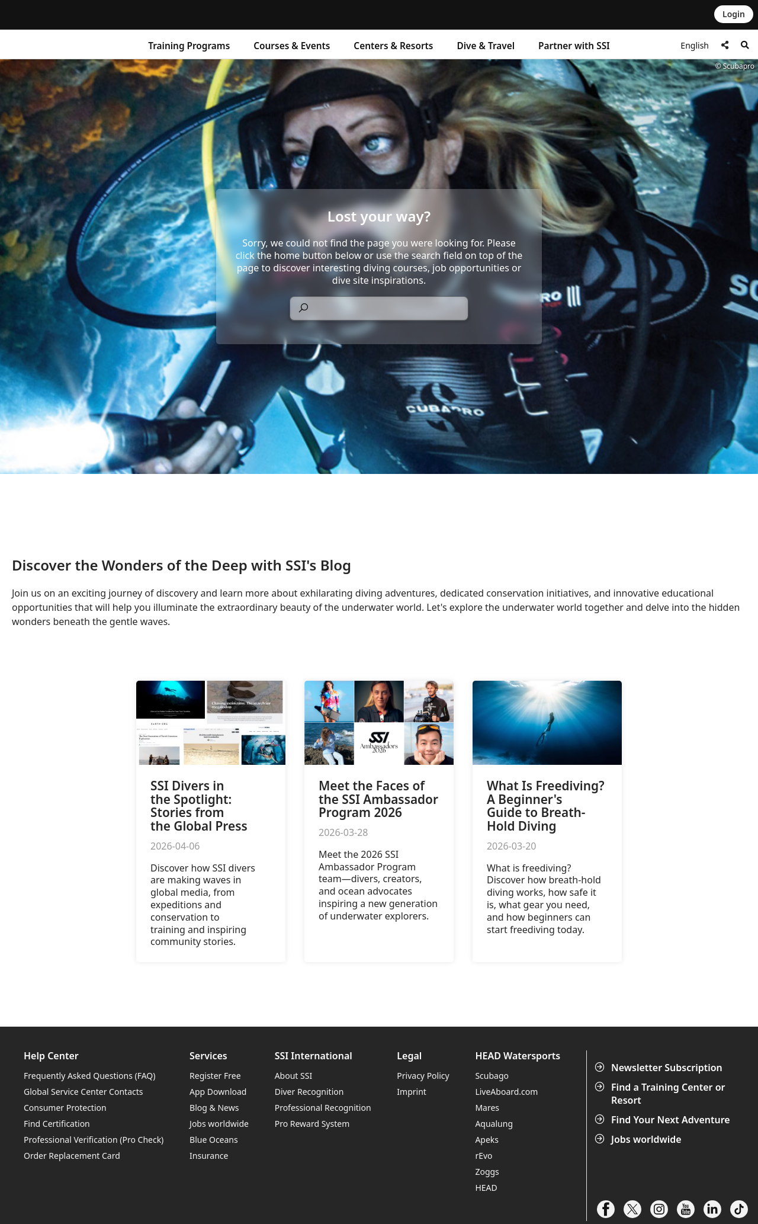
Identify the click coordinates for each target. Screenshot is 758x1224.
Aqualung (494, 1123)
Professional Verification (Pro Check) (93, 1139)
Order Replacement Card (72, 1155)
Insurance (209, 1155)
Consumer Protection (65, 1107)
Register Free (215, 1075)
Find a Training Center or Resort (661, 1094)
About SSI (294, 1075)
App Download (218, 1091)
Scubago (492, 1075)
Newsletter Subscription (659, 1067)
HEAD (486, 1187)
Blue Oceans (214, 1139)
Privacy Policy (423, 1075)
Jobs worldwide (639, 1139)
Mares (487, 1107)
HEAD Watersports (517, 1056)
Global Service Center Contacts (83, 1091)
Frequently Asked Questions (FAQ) (90, 1075)
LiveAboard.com (506, 1091)
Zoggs (487, 1171)
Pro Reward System (312, 1123)
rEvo (483, 1155)
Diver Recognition (309, 1091)
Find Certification (57, 1123)
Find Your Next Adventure (663, 1119)
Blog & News (214, 1107)
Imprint (411, 1091)
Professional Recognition (323, 1107)
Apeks (487, 1139)
